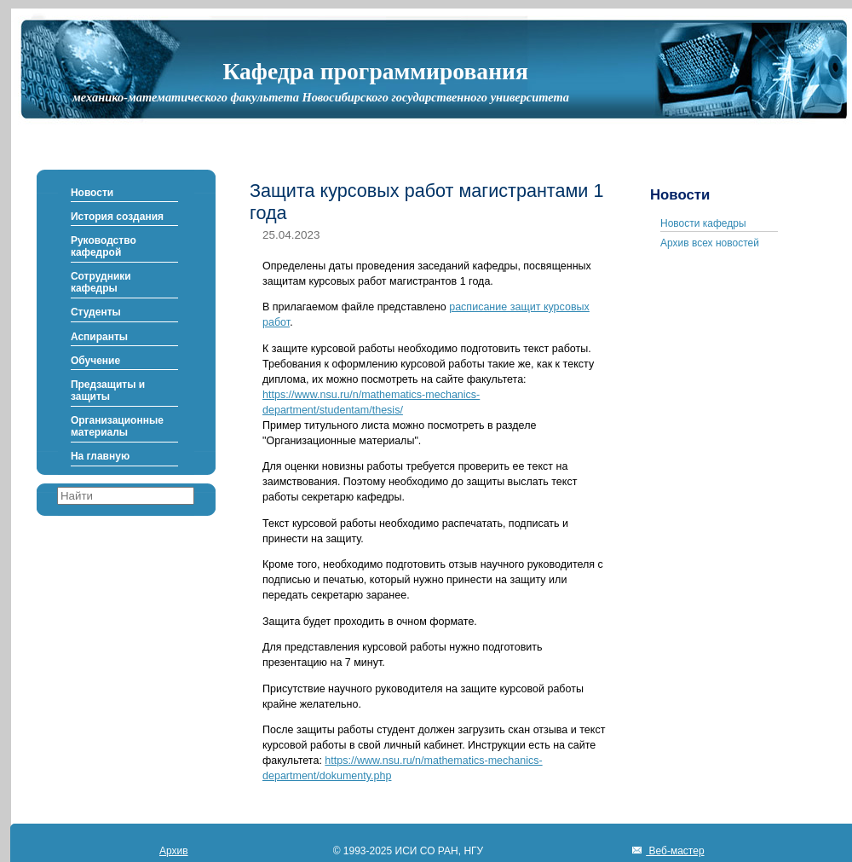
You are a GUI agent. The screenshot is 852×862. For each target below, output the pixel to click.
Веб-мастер (675, 851)
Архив (173, 851)
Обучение (95, 361)
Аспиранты (99, 337)
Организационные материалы (117, 426)
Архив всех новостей (709, 243)
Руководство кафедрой (103, 246)
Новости (92, 193)
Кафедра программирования (375, 71)
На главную (100, 456)
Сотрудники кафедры (101, 282)
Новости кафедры (703, 223)
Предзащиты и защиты (108, 390)
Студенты (96, 312)
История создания (117, 217)
